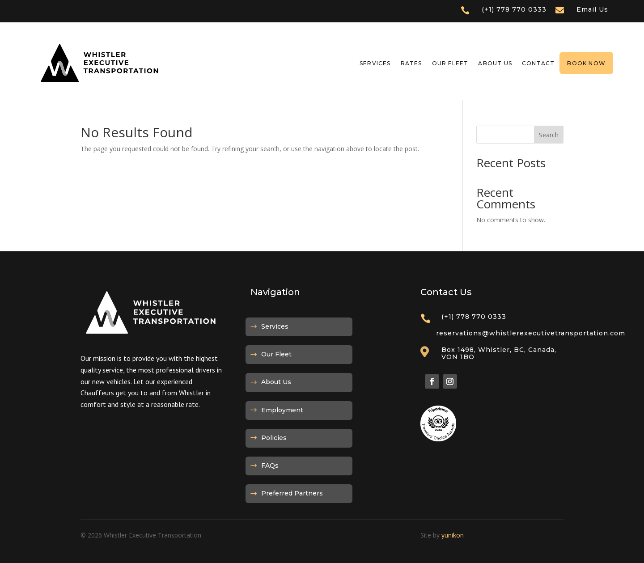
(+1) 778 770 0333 (514, 9)
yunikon (452, 535)
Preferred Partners (292, 493)
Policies (274, 438)
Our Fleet (450, 63)
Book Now (586, 63)
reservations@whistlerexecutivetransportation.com (530, 333)
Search (549, 135)
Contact (538, 63)
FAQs (270, 465)
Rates (411, 63)
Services (375, 63)
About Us (495, 63)
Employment (282, 410)
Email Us (592, 9)
